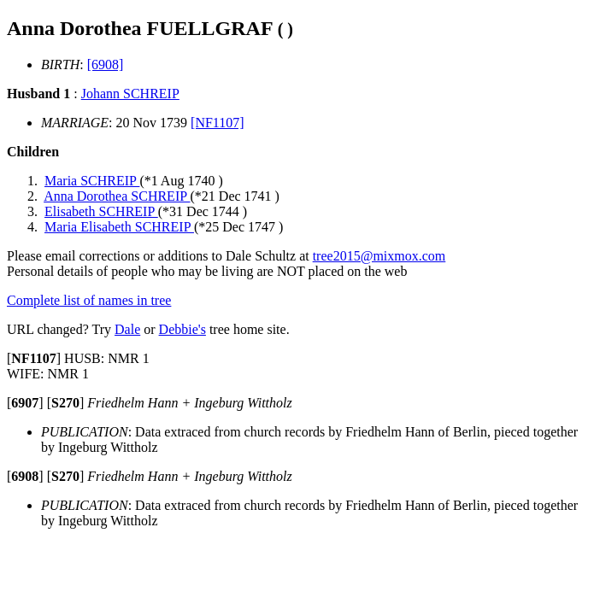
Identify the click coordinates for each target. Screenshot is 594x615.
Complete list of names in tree (89, 300)
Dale (127, 329)
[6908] (105, 64)
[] (34, 358)
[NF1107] (217, 122)
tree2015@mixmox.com (379, 256)
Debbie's (182, 329)
